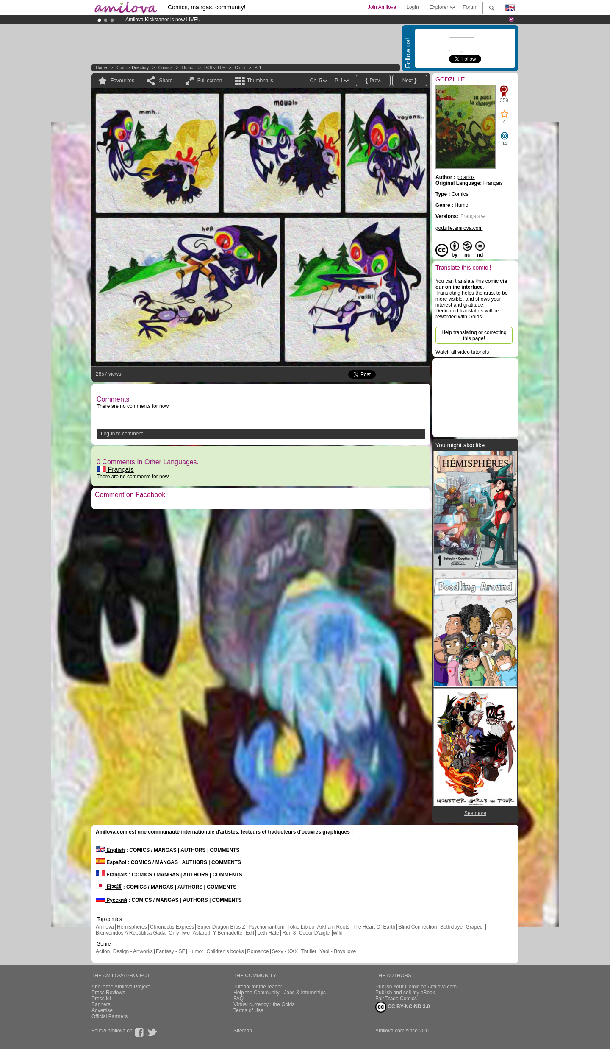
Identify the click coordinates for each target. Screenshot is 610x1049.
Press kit (101, 999)
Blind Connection (418, 927)
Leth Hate (268, 933)
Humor (188, 67)
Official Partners (110, 1016)
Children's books (225, 951)
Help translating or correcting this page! (473, 335)
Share (165, 81)
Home (101, 67)
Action (103, 951)
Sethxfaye (451, 927)
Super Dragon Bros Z (221, 927)
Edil (250, 933)
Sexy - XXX (285, 951)
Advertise (102, 1010)
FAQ (238, 999)
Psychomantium (266, 927)
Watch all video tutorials (462, 352)
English (110, 850)
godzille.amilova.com (458, 228)
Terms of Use (248, 1010)
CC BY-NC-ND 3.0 (402, 1007)
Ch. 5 (240, 67)
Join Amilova (382, 7)
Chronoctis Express (172, 927)
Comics (165, 67)
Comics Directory (132, 67)
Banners (101, 1004)
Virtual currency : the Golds (264, 1004)
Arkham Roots (333, 927)
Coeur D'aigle (315, 933)
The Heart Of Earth (373, 927)
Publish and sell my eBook (405, 993)
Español (111, 862)
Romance (258, 951)
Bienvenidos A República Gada (131, 933)
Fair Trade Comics (396, 999)
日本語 (109, 887)
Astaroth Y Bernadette (218, 933)
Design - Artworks (133, 951)
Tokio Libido (301, 927)
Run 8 (289, 933)
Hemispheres (132, 927)
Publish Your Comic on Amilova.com (416, 987)
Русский (111, 900)
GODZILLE (214, 67)
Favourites (122, 81)
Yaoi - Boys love (337, 951)
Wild (337, 933)
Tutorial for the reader (257, 987)
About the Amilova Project (121, 987)
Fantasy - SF (170, 951)
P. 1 (258, 67)
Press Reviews (108, 993)
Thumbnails (260, 81)
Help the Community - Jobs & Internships (279, 993)
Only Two (179, 933)
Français (115, 469)
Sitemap (242, 1031)
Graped (474, 927)
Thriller (309, 951)
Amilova (105, 927)
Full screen (209, 81)
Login (412, 7)
